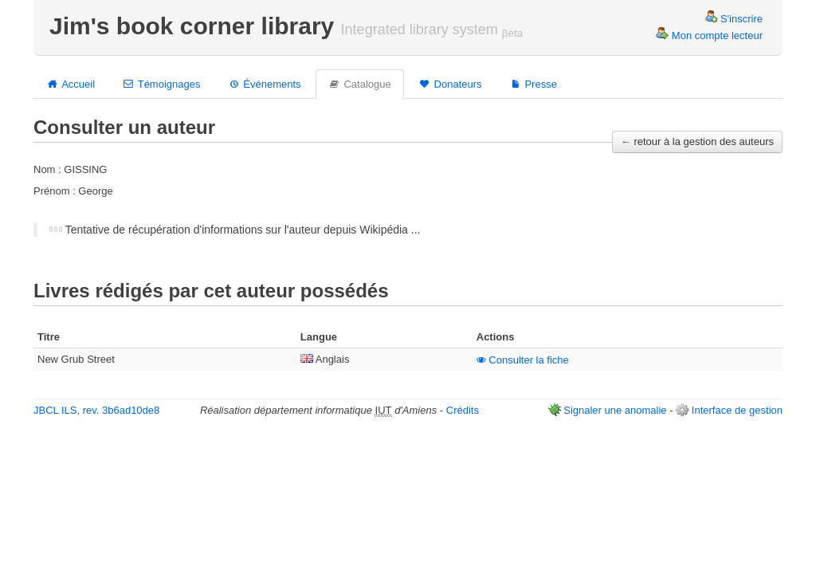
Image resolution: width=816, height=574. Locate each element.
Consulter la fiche (523, 360)
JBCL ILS (54, 410)
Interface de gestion (737, 410)
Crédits (462, 410)
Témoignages (161, 83)
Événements (263, 83)
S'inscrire (733, 19)
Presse (533, 83)
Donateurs (450, 83)
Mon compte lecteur (709, 35)
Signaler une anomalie (614, 410)
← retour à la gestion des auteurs (697, 141)
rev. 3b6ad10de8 (121, 410)
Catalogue (359, 83)
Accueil (70, 83)
